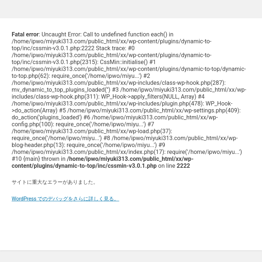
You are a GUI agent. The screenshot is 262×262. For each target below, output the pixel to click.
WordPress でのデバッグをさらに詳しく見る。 (65, 199)
